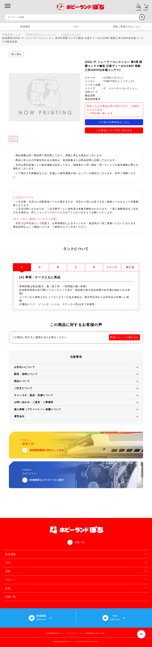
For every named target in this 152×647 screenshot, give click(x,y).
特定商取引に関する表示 (95, 633)
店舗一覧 (80, 542)
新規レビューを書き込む (124, 337)
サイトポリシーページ (75, 633)
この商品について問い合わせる (114, 130)
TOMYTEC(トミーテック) (40, 34)
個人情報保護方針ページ (54, 633)
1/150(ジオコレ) (71, 34)
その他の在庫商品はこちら (114, 122)
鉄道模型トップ (11, 34)
